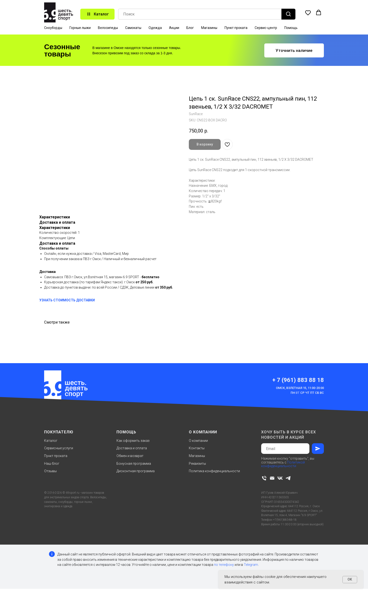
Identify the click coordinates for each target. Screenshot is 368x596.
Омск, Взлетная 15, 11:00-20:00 (300, 388)
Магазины (209, 28)
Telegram (251, 565)
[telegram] (288, 478)
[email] (272, 478)
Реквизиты (197, 463)
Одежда (155, 28)
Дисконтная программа (135, 471)
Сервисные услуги (58, 448)
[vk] (280, 478)
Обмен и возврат (129, 456)
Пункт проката (236, 28)
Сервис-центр (266, 28)
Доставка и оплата (131, 448)
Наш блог (51, 463)
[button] (308, 12)
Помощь (291, 28)
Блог (190, 28)
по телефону (224, 565)
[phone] (264, 478)
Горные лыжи (80, 28)
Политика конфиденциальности (214, 471)
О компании (198, 441)
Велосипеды (108, 28)
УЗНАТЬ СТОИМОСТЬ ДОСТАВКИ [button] (67, 300)
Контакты (196, 448)
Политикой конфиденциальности (283, 464)
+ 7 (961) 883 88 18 (298, 380)
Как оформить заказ (133, 441)
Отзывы (50, 471)
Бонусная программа (133, 463)
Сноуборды (53, 28)
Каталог (50, 441)
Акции (174, 28)
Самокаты (133, 28)
